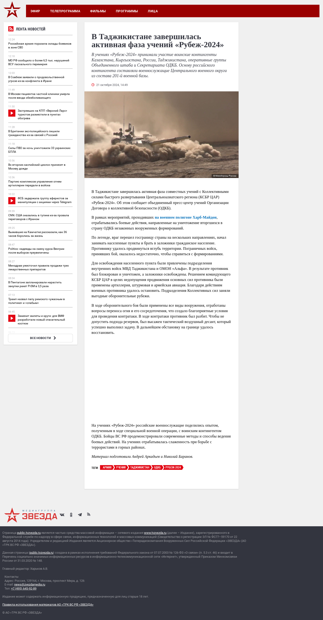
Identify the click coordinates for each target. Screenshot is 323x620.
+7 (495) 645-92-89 (23, 588)
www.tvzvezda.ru (155, 533)
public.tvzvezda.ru (29, 533)
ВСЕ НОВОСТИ (43, 338)
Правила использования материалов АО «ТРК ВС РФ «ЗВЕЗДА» (47, 604)
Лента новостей (26, 29)
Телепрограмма (65, 11)
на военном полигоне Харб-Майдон (186, 217)
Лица (153, 11)
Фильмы (98, 11)
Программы (127, 11)
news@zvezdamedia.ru (29, 584)
